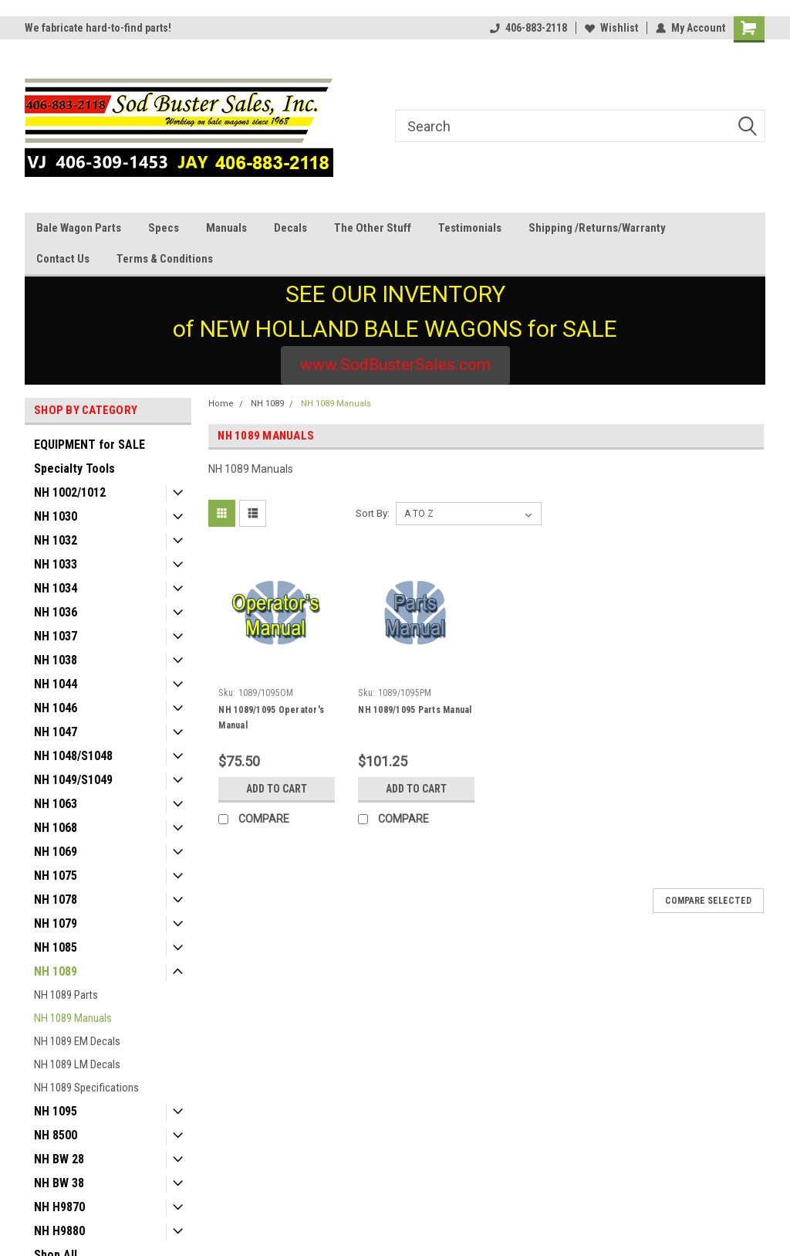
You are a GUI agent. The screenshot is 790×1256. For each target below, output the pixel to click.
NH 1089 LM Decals (77, 1064)
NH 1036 (55, 612)
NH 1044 (55, 684)
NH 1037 (55, 636)
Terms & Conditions (164, 259)
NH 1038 (55, 660)
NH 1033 (55, 564)
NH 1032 (55, 540)
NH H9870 (59, 1207)
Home (221, 404)
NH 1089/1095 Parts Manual (414, 709)
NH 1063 (55, 803)
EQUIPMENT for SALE (89, 444)
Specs (163, 228)
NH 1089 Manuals (73, 1018)
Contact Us (62, 259)
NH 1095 (55, 1111)
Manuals (226, 228)
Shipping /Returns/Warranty (597, 228)
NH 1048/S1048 (73, 756)
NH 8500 (55, 1135)
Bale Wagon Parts (78, 228)
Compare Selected (708, 900)
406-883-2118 (528, 28)
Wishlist (611, 28)
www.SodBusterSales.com (395, 364)
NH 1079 (55, 923)
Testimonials (469, 228)
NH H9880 (59, 1231)
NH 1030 (55, 516)
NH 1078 (55, 899)
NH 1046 (55, 708)
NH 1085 (55, 947)
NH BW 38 (59, 1183)
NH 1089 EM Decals (77, 1041)
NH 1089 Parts (66, 995)
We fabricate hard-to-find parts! (98, 28)
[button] (395, 365)
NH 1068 (55, 827)
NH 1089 (55, 971)
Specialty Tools (74, 468)
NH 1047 (55, 732)
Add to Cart (276, 788)
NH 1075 (55, 875)
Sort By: (373, 513)
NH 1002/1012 (70, 492)
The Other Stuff (372, 228)
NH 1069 (55, 851)
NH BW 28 (59, 1159)
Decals (290, 228)
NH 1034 (55, 588)
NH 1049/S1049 (73, 779)
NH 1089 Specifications (86, 1088)
